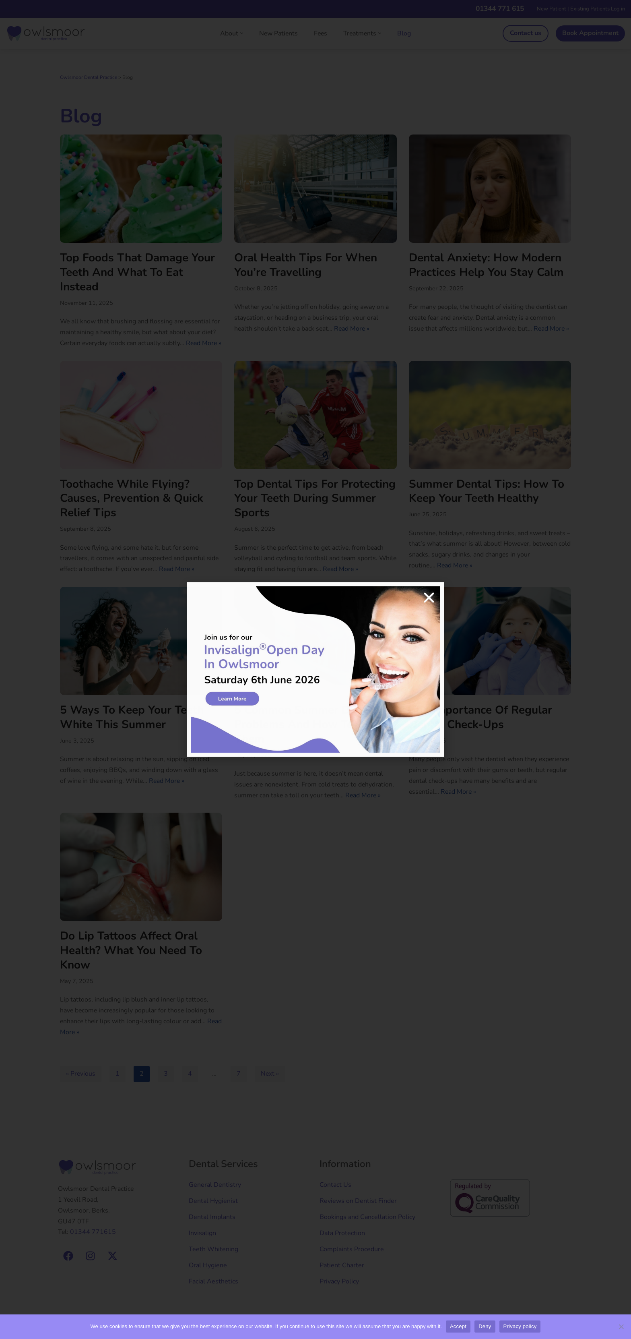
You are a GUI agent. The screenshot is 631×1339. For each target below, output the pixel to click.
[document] (315, 669)
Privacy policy (520, 1326)
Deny (484, 1326)
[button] (429, 597)
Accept (458, 1326)
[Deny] (621, 1326)
